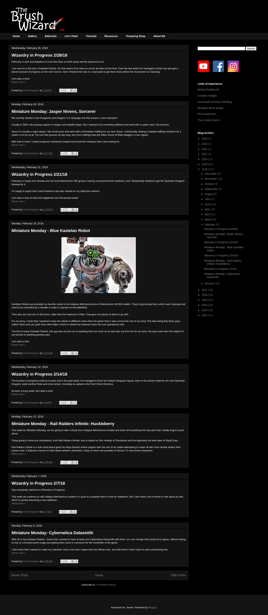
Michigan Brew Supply (211, 108)
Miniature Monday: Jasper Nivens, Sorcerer (54, 111)
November (211, 178)
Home (16, 36)
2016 (205, 294)
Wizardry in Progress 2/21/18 (39, 174)
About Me (159, 36)
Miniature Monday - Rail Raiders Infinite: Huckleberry (63, 423)
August (209, 194)
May (207, 209)
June (208, 204)
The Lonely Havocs (209, 120)
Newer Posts (20, 575)
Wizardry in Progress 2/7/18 (38, 483)
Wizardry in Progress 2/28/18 (39, 55)
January (210, 283)
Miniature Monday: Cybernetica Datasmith (52, 532)
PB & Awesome (207, 113)
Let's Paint (71, 36)
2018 (205, 169)
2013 (205, 310)
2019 (205, 164)
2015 (205, 299)
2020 (205, 159)
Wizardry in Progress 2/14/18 (39, 374)
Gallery (32, 36)
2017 (205, 289)
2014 (205, 304)
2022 (205, 148)
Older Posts (178, 575)
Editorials (51, 36)
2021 (205, 153)
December (211, 173)
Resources (111, 36)
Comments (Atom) (106, 584)
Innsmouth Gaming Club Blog (215, 101)
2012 (205, 315)
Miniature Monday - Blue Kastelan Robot (51, 230)
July (207, 199)
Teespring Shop (135, 36)
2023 (205, 143)
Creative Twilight (207, 95)
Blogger (152, 607)
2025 (205, 138)
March (209, 219)
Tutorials (91, 36)
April (208, 214)
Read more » (18, 82)
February (210, 224)
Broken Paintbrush (208, 89)
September (211, 188)
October (210, 183)
